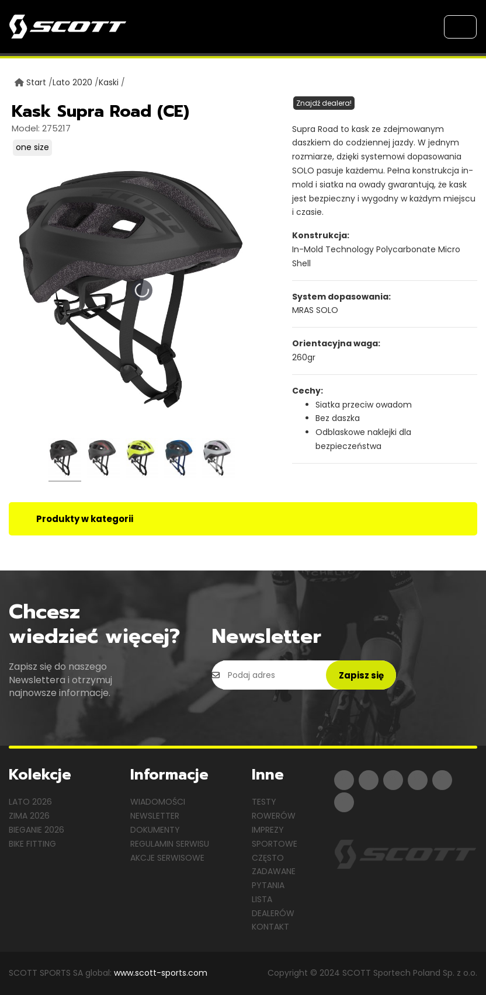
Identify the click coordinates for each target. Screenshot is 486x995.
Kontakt (270, 927)
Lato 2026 (30, 802)
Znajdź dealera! (324, 103)
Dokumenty (155, 830)
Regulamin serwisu (169, 844)
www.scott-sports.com (160, 973)
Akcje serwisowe (167, 858)
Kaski (109, 82)
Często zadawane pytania (274, 872)
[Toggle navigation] (460, 27)
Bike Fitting (32, 844)
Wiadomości (157, 802)
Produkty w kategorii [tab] (84, 519)
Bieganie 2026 (36, 830)
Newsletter (154, 816)
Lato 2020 (72, 82)
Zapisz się (361, 675)
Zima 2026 (29, 816)
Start (36, 82)
